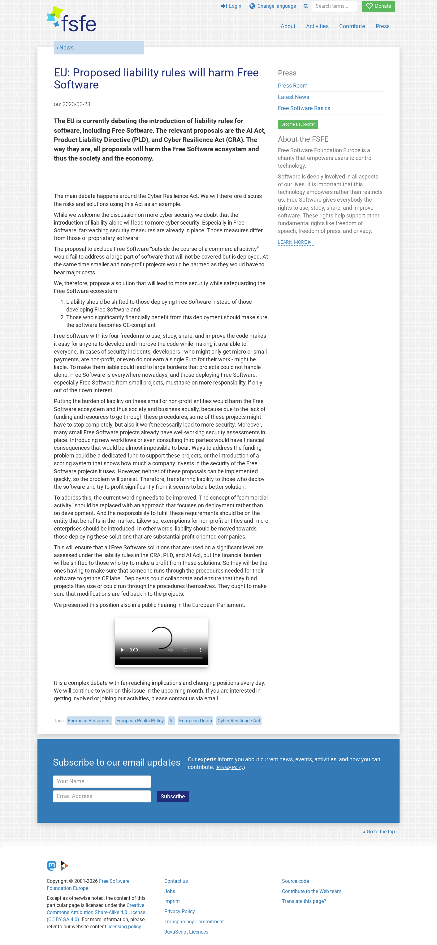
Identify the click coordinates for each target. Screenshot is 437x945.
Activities (317, 26)
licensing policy (124, 927)
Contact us (176, 881)
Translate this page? (304, 901)
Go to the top (381, 832)
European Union (195, 721)
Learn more (292, 241)
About (288, 26)
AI (171, 721)
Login (231, 6)
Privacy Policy (179, 911)
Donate (378, 6)
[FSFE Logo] (71, 19)
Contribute (352, 26)
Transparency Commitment (194, 922)
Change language (272, 6)
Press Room (293, 86)
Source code (295, 881)
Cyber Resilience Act (239, 721)
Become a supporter (298, 124)
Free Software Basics (304, 108)
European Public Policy (140, 721)
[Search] (306, 6)
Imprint (172, 901)
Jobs (169, 891)
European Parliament (89, 721)
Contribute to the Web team (311, 891)
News (66, 48)
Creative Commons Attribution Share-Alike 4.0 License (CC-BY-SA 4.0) (96, 912)
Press (383, 26)
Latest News (293, 97)
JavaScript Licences (186, 932)
